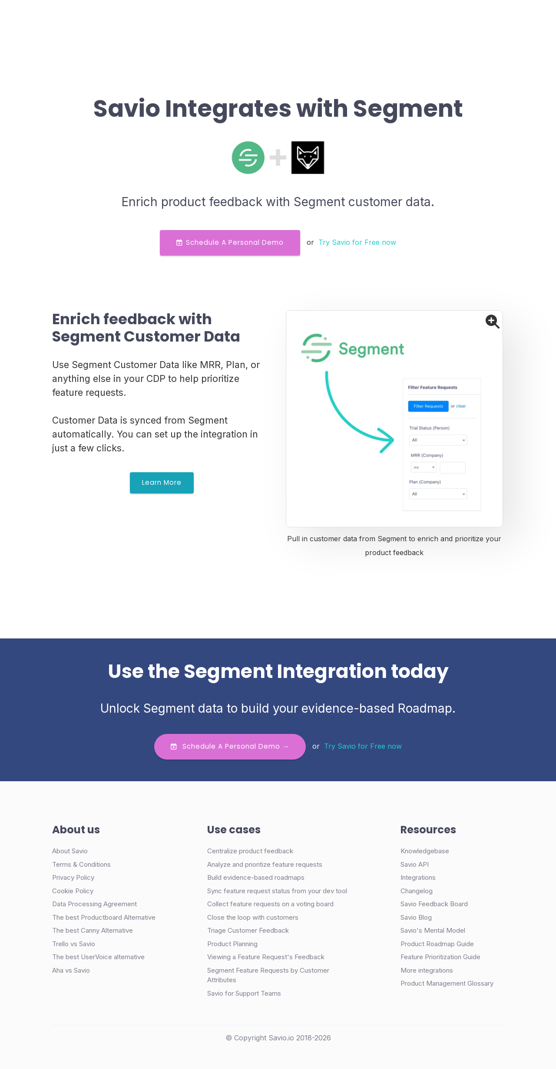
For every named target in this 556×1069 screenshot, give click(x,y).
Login (363, 19)
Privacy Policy (73, 877)
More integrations (426, 970)
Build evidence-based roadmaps (255, 877)
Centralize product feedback (250, 851)
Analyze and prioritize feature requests (264, 864)
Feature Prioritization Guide (440, 957)
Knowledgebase (424, 851)
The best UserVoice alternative (98, 957)
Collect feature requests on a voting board (270, 904)
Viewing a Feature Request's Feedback (265, 957)
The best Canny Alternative (92, 930)
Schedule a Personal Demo (230, 242)
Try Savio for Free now (357, 242)
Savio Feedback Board (434, 904)
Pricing (252, 19)
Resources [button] (296, 19)
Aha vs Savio (71, 970)
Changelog (416, 891)
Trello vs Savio (73, 944)
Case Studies (205, 19)
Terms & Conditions (81, 864)
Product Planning (232, 944)
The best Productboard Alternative (104, 917)
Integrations (418, 877)
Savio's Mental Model (432, 930)
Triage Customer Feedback (248, 930)
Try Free (461, 19)
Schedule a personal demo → (230, 746)
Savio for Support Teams (244, 993)
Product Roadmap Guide (437, 944)
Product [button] (151, 19)
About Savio (70, 851)
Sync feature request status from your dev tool (277, 891)
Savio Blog (416, 917)
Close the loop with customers (252, 917)
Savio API (414, 864)
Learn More (162, 482)
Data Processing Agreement (94, 904)
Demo (403, 19)
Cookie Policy (72, 891)
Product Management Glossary (446, 983)
